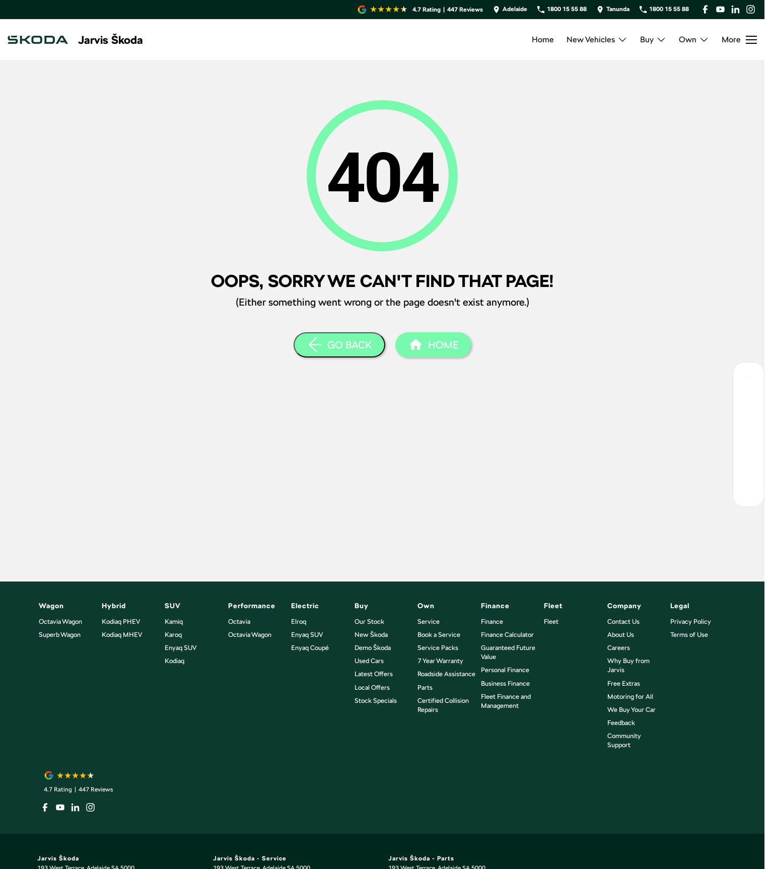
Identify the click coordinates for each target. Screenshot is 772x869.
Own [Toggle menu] (694, 39)
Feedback (621, 723)
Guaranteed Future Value (508, 652)
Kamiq (174, 621)
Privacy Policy (690, 621)
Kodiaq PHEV (121, 621)
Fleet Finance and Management (506, 701)
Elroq (298, 621)
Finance (492, 621)
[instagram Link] (750, 9)
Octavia (239, 621)
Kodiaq (174, 661)
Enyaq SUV (180, 647)
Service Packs (437, 647)
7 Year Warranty (440, 661)
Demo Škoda (373, 647)
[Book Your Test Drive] (748, 400)
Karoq (173, 634)
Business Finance (505, 683)
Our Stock (369, 621)
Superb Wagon (60, 634)
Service (428, 621)
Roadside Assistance (446, 674)
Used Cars (369, 661)
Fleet (551, 621)
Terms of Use (689, 634)
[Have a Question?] (748, 468)
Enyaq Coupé (310, 647)
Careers (618, 647)
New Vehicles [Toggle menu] (597, 39)
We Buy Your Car (631, 709)
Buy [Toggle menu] (653, 39)
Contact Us (623, 621)
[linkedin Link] (735, 9)
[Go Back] (339, 344)
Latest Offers (374, 674)
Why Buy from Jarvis (628, 665)
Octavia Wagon (60, 621)
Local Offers (372, 687)
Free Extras (623, 683)
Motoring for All (630, 696)
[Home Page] (38, 40)
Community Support (624, 740)
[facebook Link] (705, 9)
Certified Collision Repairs (443, 705)
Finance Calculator (507, 634)
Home (543, 39)
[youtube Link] (720, 9)
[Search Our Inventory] (748, 378)
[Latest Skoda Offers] (748, 445)
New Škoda (371, 634)
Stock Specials (376, 700)
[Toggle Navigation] (739, 40)
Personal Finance (505, 670)
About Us (620, 634)
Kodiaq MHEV (122, 634)
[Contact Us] (510, 9)
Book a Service (438, 634)
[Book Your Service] (748, 423)
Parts (425, 687)
